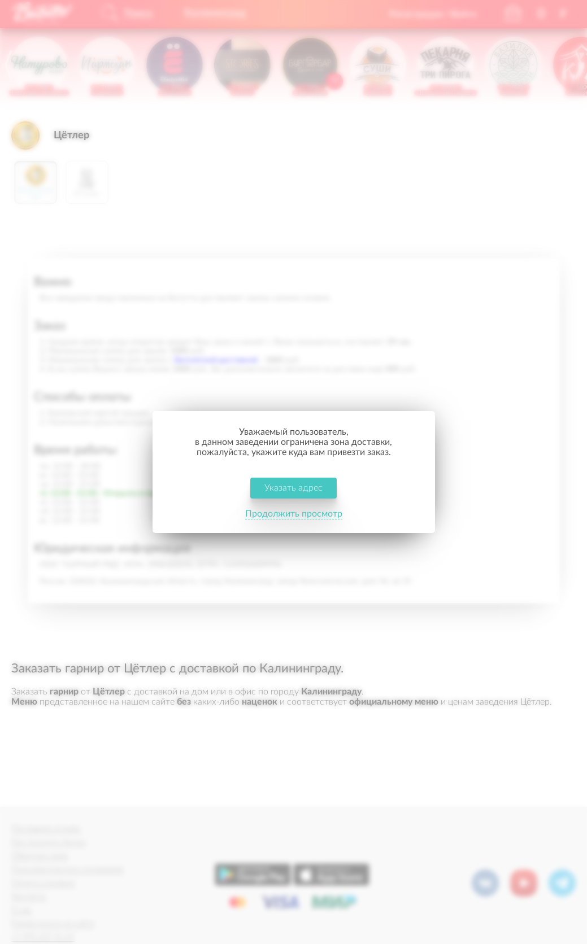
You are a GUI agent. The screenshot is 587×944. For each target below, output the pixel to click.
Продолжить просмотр (293, 513)
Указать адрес (293, 487)
